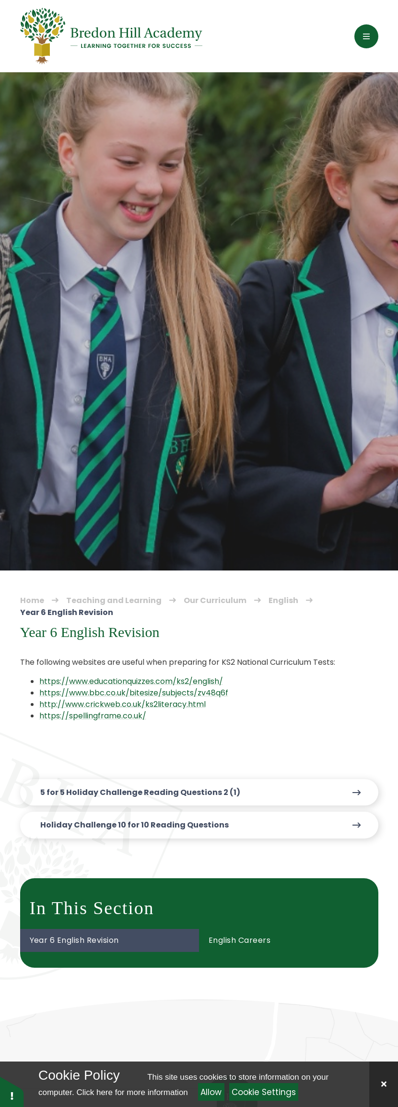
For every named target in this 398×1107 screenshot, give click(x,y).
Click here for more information (131, 1092)
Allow (211, 1092)
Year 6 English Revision (66, 612)
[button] (12, 1091)
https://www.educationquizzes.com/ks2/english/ (131, 681)
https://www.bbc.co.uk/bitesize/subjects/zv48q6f (133, 692)
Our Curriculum (215, 600)
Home (32, 600)
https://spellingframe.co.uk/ (92, 715)
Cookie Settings (264, 1092)
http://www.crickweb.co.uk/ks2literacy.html (122, 704)
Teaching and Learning (114, 600)
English (283, 600)
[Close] (383, 1084)
